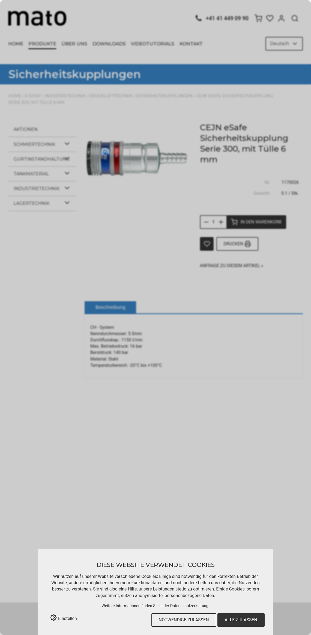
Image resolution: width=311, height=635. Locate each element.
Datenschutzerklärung (189, 606)
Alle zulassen (241, 619)
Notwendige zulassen (184, 619)
